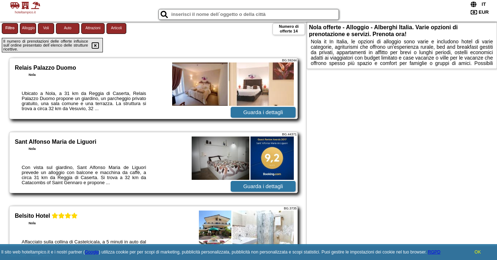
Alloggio (28, 28)
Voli (46, 28)
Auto (67, 28)
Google (92, 252)
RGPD (434, 252)
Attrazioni (93, 28)
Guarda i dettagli (263, 112)
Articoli (116, 28)
